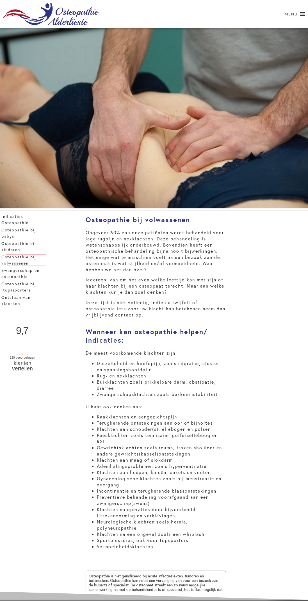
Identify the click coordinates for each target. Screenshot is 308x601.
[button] (291, 14)
